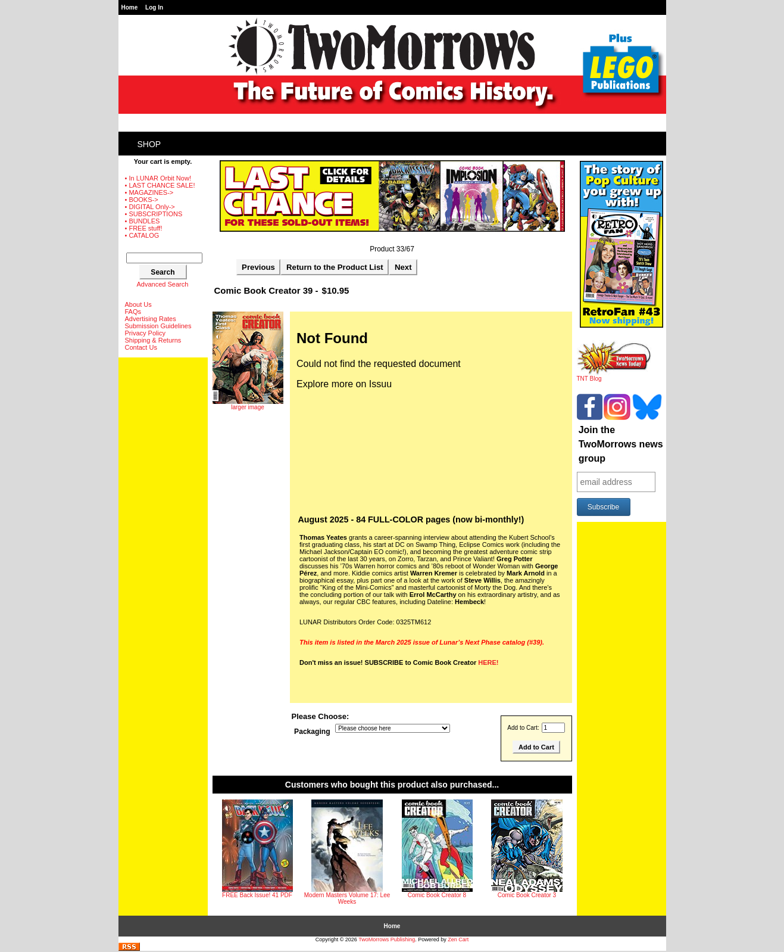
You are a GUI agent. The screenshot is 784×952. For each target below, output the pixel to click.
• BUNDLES (142, 221)
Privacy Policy (145, 333)
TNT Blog (614, 376)
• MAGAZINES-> (149, 192)
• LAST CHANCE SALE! (160, 185)
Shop (149, 144)
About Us (138, 304)
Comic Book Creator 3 (527, 895)
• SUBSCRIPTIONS (154, 213)
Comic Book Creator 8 (437, 895)
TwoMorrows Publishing (386, 939)
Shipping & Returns (153, 340)
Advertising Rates (150, 318)
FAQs (133, 311)
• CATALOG (142, 235)
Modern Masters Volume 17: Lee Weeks (347, 898)
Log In (154, 7)
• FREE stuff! (144, 228)
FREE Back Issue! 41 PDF (257, 895)
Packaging (312, 731)
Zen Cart (458, 939)
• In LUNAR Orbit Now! (158, 178)
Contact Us (141, 347)
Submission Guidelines (158, 325)
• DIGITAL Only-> (150, 206)
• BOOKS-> (141, 199)
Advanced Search (163, 284)
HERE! (488, 662)
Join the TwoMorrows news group (621, 444)
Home (129, 7)
